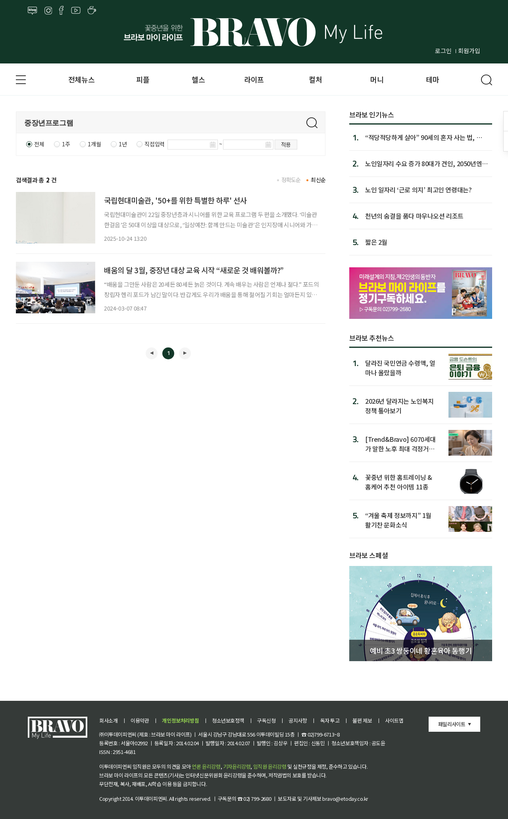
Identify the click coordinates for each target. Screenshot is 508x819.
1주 (66, 144)
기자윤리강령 (237, 766)
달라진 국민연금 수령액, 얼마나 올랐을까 (400, 367)
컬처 (315, 79)
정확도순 (291, 180)
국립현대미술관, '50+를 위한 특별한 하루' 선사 (175, 200)
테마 (432, 79)
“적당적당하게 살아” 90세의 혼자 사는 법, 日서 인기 (426, 137)
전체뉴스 (81, 79)
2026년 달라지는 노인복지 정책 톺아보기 (399, 405)
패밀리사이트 (451, 724)
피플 (142, 79)
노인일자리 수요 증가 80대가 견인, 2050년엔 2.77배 (423, 163)
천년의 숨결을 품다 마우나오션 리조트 (414, 216)
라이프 (254, 79)
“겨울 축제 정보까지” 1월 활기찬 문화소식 (398, 519)
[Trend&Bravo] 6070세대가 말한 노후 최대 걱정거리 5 (400, 443)
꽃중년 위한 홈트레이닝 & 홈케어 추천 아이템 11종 (398, 481)
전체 (39, 144)
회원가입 (469, 50)
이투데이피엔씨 (151, 798)
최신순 (318, 180)
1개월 (94, 144)
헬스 (198, 79)
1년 (123, 144)
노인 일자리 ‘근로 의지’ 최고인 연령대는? (418, 189)
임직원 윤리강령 (270, 766)
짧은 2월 (376, 242)
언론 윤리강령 (206, 766)
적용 (286, 144)
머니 (376, 79)
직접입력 (154, 144)
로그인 (443, 50)
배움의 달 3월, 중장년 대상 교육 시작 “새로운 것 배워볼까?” (194, 270)
